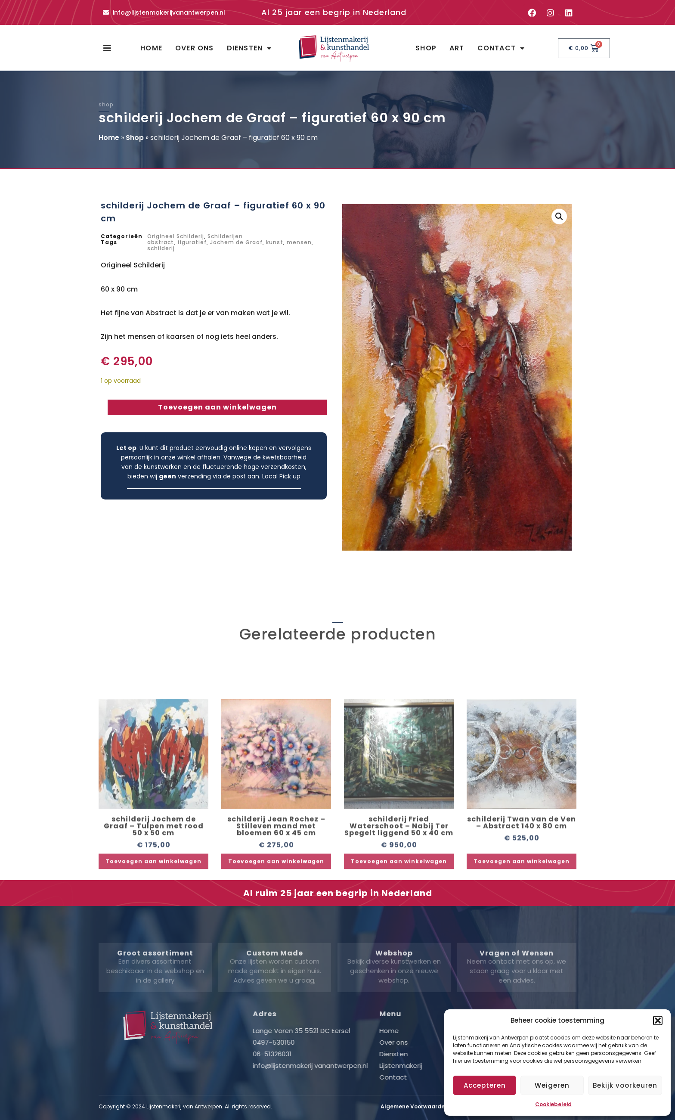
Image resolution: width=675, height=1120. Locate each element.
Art (456, 48)
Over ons (194, 48)
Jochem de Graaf (236, 242)
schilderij (161, 248)
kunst (274, 242)
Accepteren (485, 1085)
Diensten (249, 48)
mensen (299, 242)
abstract (160, 242)
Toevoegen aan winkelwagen (217, 407)
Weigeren (552, 1085)
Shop (426, 48)
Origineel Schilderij (175, 236)
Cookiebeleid (553, 1104)
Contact (501, 48)
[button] (657, 1020)
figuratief (192, 242)
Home (151, 48)
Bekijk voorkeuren (625, 1085)
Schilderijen (225, 236)
